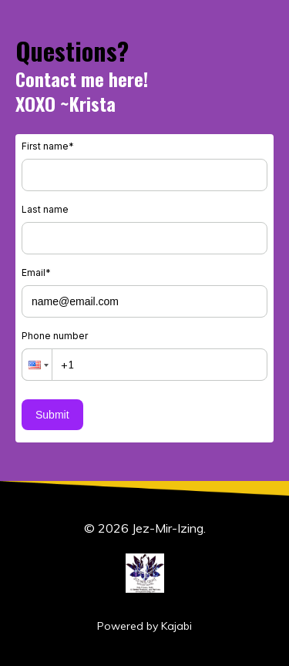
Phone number (55, 335)
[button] (37, 364)
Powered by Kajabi (144, 626)
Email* (36, 272)
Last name (45, 209)
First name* (48, 146)
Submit (52, 415)
